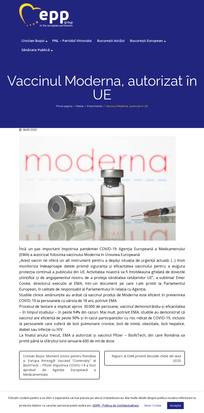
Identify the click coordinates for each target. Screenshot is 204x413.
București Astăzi (111, 40)
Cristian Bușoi (32, 40)
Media (80, 106)
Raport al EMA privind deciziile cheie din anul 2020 (146, 358)
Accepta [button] (175, 405)
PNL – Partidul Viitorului (72, 40)
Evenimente (94, 106)
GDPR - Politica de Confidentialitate (116, 405)
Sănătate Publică (35, 49)
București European (146, 40)
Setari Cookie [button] (152, 405)
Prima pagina (64, 106)
